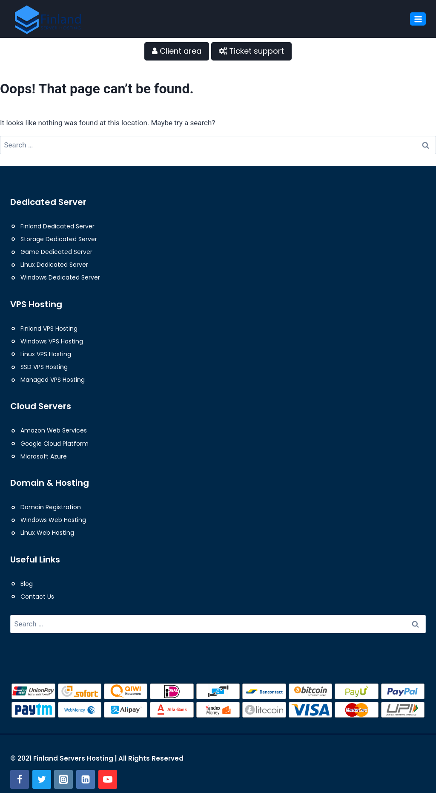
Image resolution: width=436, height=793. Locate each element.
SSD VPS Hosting (44, 367)
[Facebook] (19, 779)
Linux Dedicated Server (54, 264)
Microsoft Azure (43, 456)
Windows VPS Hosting (51, 341)
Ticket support (251, 51)
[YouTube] (107, 779)
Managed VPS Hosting (52, 379)
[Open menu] (418, 19)
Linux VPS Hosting (45, 354)
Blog (26, 584)
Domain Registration (50, 507)
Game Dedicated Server (56, 252)
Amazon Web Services (53, 430)
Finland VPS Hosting (48, 328)
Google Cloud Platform (54, 443)
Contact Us (37, 596)
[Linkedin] (85, 779)
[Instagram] (63, 779)
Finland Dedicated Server (57, 226)
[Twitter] (41, 779)
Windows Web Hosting (53, 520)
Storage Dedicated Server (58, 239)
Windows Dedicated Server (60, 277)
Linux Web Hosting (47, 532)
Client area (176, 51)
